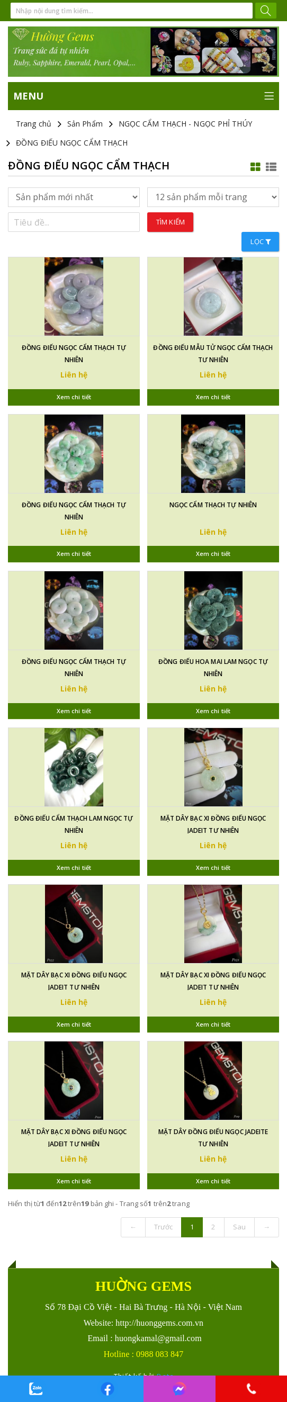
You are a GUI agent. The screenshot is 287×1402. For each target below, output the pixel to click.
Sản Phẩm (85, 124)
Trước (163, 1227)
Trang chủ (33, 124)
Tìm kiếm (170, 222)
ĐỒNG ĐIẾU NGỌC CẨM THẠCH (72, 143)
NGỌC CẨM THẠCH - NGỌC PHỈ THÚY (185, 124)
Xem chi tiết (74, 397)
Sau (239, 1227)
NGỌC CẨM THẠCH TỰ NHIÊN (213, 504)
